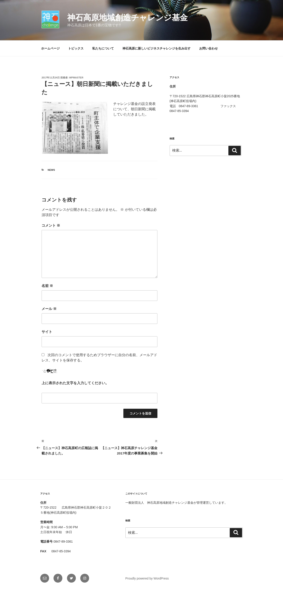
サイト (47, 332)
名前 (47, 286)
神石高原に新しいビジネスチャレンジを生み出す (156, 48)
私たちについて (103, 48)
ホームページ (50, 48)
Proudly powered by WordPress (147, 578)
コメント (51, 225)
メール (49, 309)
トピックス (76, 48)
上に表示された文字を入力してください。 (75, 383)
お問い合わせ (208, 48)
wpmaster (76, 77)
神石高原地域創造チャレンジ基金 (127, 17)
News (51, 170)
